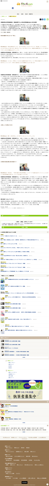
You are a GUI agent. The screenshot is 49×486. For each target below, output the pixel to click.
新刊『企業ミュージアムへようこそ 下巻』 (9, 243)
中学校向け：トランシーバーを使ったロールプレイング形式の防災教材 (19, 293)
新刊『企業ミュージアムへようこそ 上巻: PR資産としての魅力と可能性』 (15, 251)
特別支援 (44, 429)
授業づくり (8, 428)
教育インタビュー (12, 16)
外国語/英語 (28, 429)
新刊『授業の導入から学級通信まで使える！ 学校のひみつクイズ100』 (19, 411)
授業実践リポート (12, 374)
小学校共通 (3, 428)
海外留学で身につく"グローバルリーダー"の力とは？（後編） (13, 267)
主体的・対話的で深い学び (37, 429)
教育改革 (8, 32)
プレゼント (18, 473)
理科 (17, 429)
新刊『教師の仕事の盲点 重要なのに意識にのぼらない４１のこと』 (19, 330)
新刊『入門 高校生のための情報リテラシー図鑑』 (15, 286)
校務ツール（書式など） (39, 464)
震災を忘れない (35, 456)
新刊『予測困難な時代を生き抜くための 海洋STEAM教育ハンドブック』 (19, 279)
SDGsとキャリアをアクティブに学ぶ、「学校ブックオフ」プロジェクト (15, 247)
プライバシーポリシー (23, 437)
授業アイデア (12, 464)
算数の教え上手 (9, 460)
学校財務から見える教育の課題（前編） (13, 308)
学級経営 (28, 428)
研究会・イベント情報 (10, 473)
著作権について (14, 437)
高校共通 (7, 429)
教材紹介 (2, 246)
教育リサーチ (11, 377)
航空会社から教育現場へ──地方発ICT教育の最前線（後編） (17, 351)
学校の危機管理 (16, 460)
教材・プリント (20, 464)
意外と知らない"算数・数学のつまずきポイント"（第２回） (17, 326)
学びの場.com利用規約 (33, 437)
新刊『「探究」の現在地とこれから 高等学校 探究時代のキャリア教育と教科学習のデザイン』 (20, 239)
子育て (14, 429)
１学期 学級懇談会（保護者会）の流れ (13, 419)
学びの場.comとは (6, 437)
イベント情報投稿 (22, 478)
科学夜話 (30, 460)
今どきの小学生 (37, 460)
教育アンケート (9, 469)
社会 (11, 429)
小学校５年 (34, 428)
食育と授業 (11, 375)
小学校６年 (41, 428)
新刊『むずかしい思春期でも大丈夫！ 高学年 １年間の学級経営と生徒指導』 (21, 312)
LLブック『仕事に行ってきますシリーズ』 (9, 236)
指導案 (7, 464)
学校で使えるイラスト (29, 464)
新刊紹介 (2, 234)
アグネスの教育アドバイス (19, 456)
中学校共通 (3, 429)
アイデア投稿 (15, 478)
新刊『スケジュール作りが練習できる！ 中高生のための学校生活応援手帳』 (20, 297)
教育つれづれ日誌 (7, 404)
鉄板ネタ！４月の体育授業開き (11, 406)
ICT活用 (22, 428)
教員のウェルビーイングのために (11, 348)
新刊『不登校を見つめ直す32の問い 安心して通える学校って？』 (18, 319)
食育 (37, 428)
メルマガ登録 (8, 478)
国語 (25, 428)
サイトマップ (24, 438)
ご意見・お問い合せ (31, 478)
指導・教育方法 (14, 428)
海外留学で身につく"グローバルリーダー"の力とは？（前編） (13, 263)
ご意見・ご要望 (15, 227)
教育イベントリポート (13, 372)
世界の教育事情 (24, 460)
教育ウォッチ (11, 364)
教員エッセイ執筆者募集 (41, 478)
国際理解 (23, 429)
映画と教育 (28, 456)
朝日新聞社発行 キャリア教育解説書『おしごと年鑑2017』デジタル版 (15, 271)
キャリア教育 (3, 32)
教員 (20, 429)
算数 (19, 428)
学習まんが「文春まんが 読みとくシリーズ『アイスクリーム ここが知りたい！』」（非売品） (19, 259)
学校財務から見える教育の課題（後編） (13, 303)
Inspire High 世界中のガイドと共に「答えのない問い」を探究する (14, 255)
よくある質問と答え (42, 437)
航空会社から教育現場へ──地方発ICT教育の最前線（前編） (17, 355)
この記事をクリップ (15, 215)
